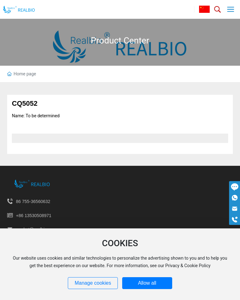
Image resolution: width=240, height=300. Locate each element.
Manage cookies (93, 283)
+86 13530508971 (33, 215)
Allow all (147, 283)
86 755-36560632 (33, 201)
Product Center (120, 40)
